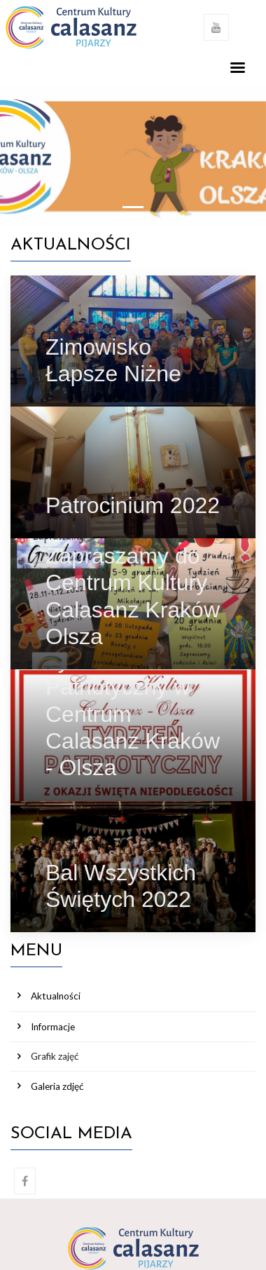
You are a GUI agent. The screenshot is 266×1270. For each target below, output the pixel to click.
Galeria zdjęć (57, 1086)
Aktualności (55, 996)
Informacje (53, 1026)
